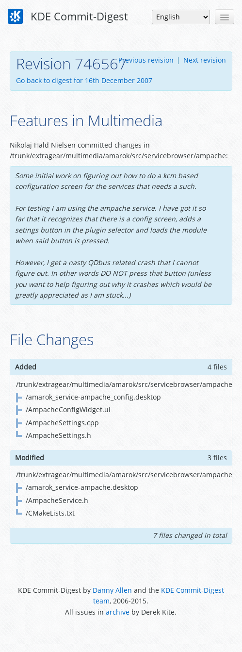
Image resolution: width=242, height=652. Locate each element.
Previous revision (146, 60)
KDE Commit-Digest (68, 16)
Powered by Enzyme (121, 633)
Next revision (204, 60)
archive (117, 612)
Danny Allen (112, 590)
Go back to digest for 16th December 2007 (84, 80)
